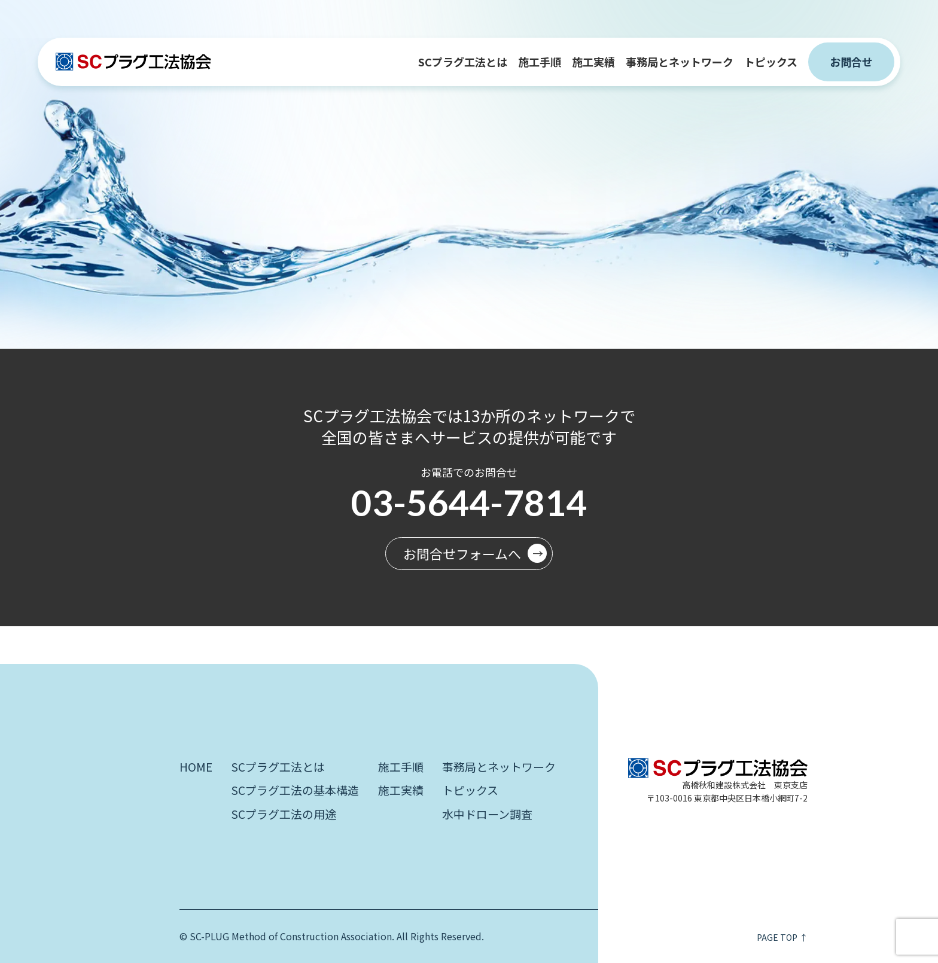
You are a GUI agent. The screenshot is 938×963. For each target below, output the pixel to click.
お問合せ (851, 61)
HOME (195, 766)
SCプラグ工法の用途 (283, 814)
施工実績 (593, 61)
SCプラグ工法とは (462, 61)
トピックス (770, 61)
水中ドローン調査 (487, 814)
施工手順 (539, 61)
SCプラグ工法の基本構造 (295, 790)
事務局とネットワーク (679, 61)
